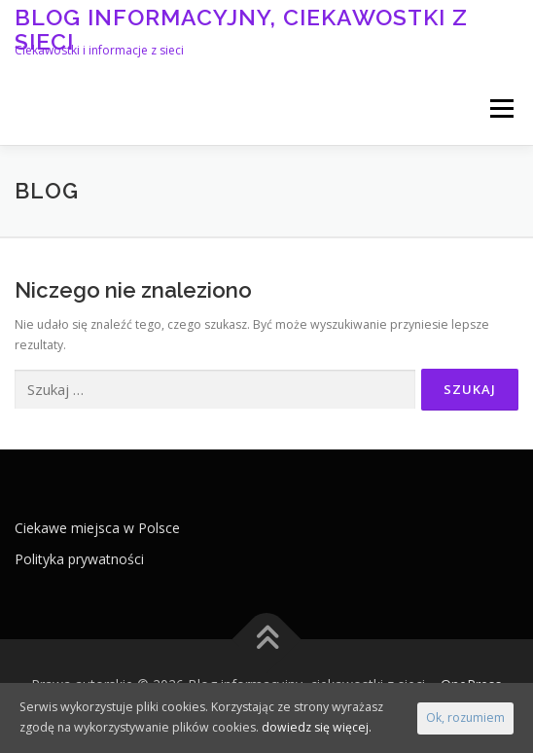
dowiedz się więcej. (317, 727)
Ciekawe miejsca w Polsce (97, 528)
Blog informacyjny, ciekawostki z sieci (241, 28)
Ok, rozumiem (465, 717)
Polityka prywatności (79, 559)
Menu (500, 108)
